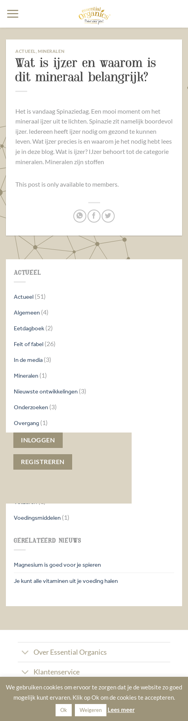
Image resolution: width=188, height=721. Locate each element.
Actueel (24, 296)
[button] (12, 14)
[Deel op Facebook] (94, 216)
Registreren (42, 461)
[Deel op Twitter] (108, 216)
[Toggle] (25, 652)
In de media (28, 359)
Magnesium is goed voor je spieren (57, 564)
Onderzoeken (31, 407)
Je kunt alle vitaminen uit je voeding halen (66, 580)
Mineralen (26, 375)
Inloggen (38, 440)
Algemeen (27, 312)
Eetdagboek (29, 328)
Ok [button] (63, 710)
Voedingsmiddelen (37, 517)
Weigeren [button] (91, 710)
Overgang (26, 423)
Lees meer (121, 709)
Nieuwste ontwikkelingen (46, 391)
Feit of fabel (28, 344)
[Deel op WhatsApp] (79, 216)
